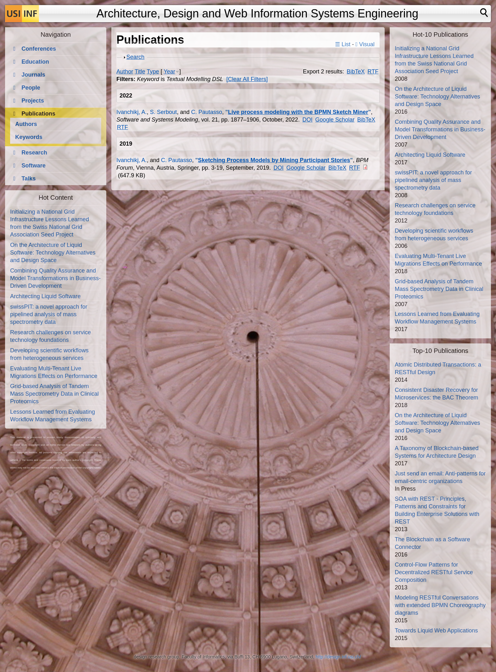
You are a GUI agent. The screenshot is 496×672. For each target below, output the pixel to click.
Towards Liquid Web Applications (436, 630)
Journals (33, 75)
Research (34, 152)
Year (169, 71)
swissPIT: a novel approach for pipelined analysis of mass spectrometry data (48, 314)
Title (140, 71)
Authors (26, 124)
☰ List (342, 44)
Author (124, 71)
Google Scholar (335, 119)
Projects (33, 101)
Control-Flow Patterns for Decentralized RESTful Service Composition (434, 572)
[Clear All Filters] (247, 79)
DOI (307, 119)
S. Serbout (163, 112)
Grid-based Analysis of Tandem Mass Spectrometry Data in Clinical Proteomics (54, 394)
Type (153, 71)
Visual (365, 44)
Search (136, 57)
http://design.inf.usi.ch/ (338, 656)
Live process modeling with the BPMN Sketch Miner (298, 112)
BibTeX (356, 71)
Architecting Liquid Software (45, 296)
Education (35, 62)
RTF (373, 71)
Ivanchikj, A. (131, 112)
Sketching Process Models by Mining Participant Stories (274, 160)
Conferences (39, 49)
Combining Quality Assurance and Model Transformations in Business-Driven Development (55, 278)
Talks (29, 178)
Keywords (28, 137)
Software (34, 165)
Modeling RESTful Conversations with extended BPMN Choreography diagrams (440, 605)
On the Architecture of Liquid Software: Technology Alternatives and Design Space (53, 252)
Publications (38, 113)
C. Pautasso (206, 112)
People (31, 88)
